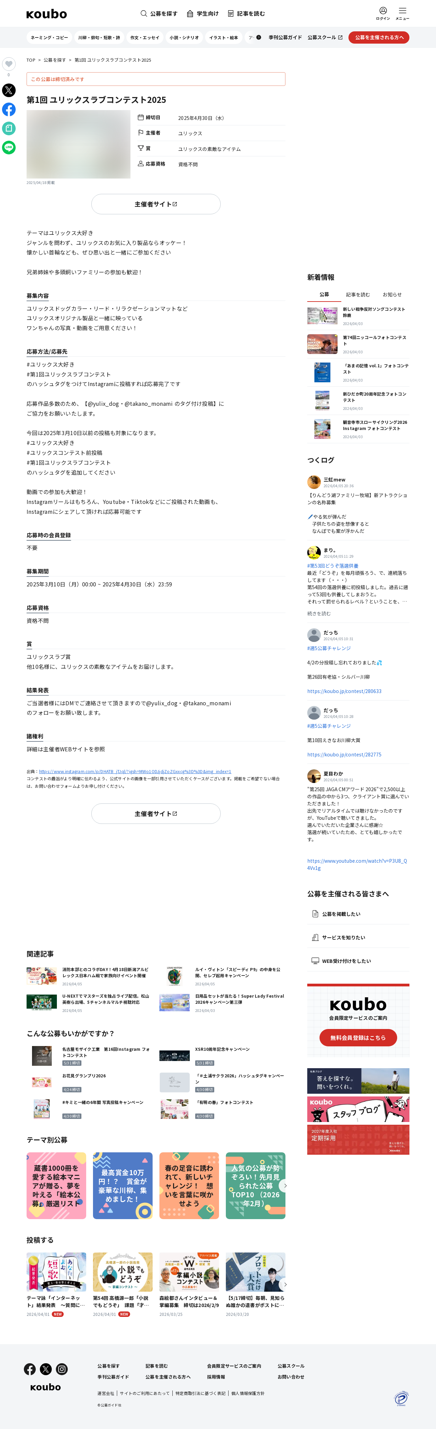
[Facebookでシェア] (9, 109)
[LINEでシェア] (9, 147)
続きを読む (319, 613)
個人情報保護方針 (248, 1393)
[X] (46, 1369)
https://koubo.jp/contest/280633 (344, 691)
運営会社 (105, 1393)
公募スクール (291, 1366)
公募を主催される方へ (168, 1376)
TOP (31, 60)
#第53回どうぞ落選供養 (332, 565)
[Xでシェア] (9, 90)
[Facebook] (30, 1369)
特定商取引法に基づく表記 (200, 1393)
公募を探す (55, 60)
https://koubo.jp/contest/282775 (344, 754)
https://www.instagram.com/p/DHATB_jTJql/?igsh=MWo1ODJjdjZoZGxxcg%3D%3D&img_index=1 (135, 771)
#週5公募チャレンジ (329, 648)
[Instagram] (62, 1369)
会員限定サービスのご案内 (234, 1366)
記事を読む (358, 294)
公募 (324, 294)
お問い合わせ (291, 1376)
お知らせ (392, 294)
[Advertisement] (156, 885)
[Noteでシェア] (9, 128)
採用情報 (216, 1376)
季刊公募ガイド (113, 1376)
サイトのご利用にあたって (145, 1393)
